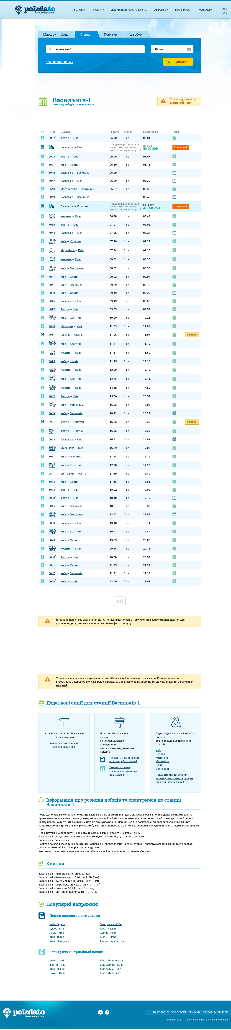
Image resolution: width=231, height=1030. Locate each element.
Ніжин (159, 766)
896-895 (51, 432)
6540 (52, 189)
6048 (52, 440)
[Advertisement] (120, 85)
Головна (80, 9)
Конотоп (78, 422)
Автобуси (136, 34)
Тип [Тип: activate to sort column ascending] (42, 132)
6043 (52, 414)
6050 (52, 524)
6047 (52, 574)
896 (51, 335)
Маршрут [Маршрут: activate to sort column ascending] (65, 132)
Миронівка (68, 251)
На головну (161, 1013)
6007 (52, 277)
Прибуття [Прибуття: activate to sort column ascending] (115, 132)
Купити (192, 335)
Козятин (66, 217)
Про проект (183, 9)
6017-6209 (52, 379)
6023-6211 (52, 466)
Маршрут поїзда (56, 34)
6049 (52, 198)
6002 (52, 138)
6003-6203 (52, 242)
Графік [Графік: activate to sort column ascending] (175, 132)
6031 (52, 566)
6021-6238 (52, 406)
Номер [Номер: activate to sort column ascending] (52, 132)
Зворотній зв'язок (215, 1013)
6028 (52, 498)
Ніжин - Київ (57, 974)
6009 (52, 294)
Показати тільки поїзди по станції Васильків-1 (124, 760)
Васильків (67, 173)
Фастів (65, 138)
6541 (52, 474)
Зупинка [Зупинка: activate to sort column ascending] (128, 132)
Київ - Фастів (57, 961)
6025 (52, 482)
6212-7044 (52, 549)
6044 (52, 233)
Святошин (87, 189)
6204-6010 (52, 260)
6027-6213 (52, 532)
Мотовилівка (69, 189)
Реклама (195, 1013)
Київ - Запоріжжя (60, 942)
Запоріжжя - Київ (111, 925)
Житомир (67, 327)
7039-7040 (52, 515)
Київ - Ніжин (57, 969)
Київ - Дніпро (108, 937)
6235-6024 (52, 449)
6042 (52, 173)
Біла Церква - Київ (111, 965)
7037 (52, 457)
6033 (52, 582)
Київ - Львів (56, 937)
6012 (52, 310)
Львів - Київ (56, 933)
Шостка (66, 335)
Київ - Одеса (57, 925)
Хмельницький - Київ (113, 942)
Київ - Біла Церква (111, 961)
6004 (52, 157)
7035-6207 (52, 344)
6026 (52, 490)
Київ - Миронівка (110, 974)
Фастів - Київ (57, 965)
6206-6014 (52, 353)
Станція (86, 34)
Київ (75, 138)
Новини (98, 9)
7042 (52, 397)
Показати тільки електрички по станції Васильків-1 (123, 771)
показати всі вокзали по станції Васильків (64, 745)
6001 (52, 165)
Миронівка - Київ (110, 969)
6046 (52, 302)
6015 (52, 362)
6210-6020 (52, 388)
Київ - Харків (108, 929)
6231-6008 (52, 251)
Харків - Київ (108, 933)
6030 (52, 558)
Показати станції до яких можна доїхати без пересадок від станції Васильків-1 (174, 779)
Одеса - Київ (57, 929)
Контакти (205, 9)
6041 (52, 285)
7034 (52, 327)
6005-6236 (52, 269)
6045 (52, 507)
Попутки (110, 34)
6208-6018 (52, 370)
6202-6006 (52, 217)
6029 (52, 541)
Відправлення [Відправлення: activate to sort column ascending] (150, 132)
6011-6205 (52, 318)
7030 (52, 225)
